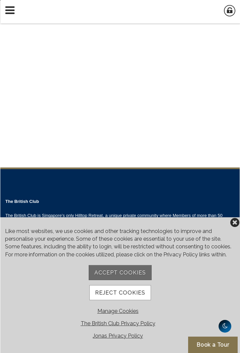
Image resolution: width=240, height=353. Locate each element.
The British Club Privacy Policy (118, 323)
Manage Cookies (118, 311)
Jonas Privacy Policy (118, 336)
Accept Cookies (120, 272)
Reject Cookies (120, 292)
